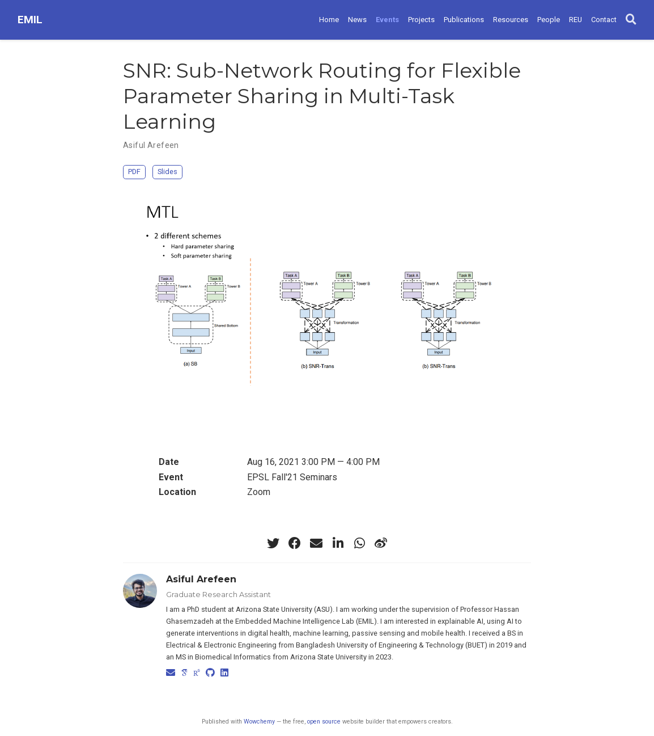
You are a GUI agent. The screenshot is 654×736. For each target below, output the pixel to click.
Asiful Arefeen (151, 145)
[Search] (631, 20)
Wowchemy (259, 721)
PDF (134, 171)
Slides (167, 171)
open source (324, 721)
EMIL (30, 19)
